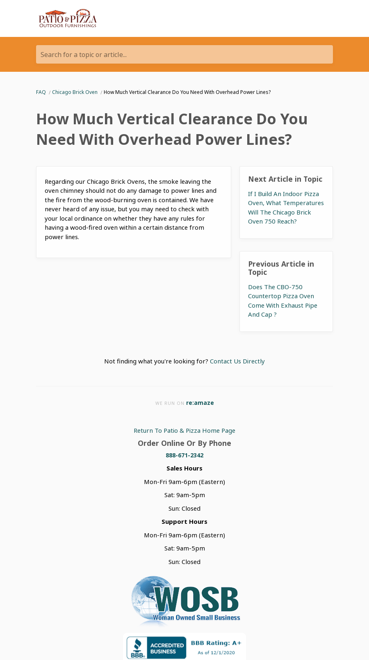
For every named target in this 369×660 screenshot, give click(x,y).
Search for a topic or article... (84, 54)
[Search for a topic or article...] (184, 54)
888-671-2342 (184, 455)
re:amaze (200, 403)
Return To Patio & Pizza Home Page (184, 430)
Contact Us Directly (237, 361)
